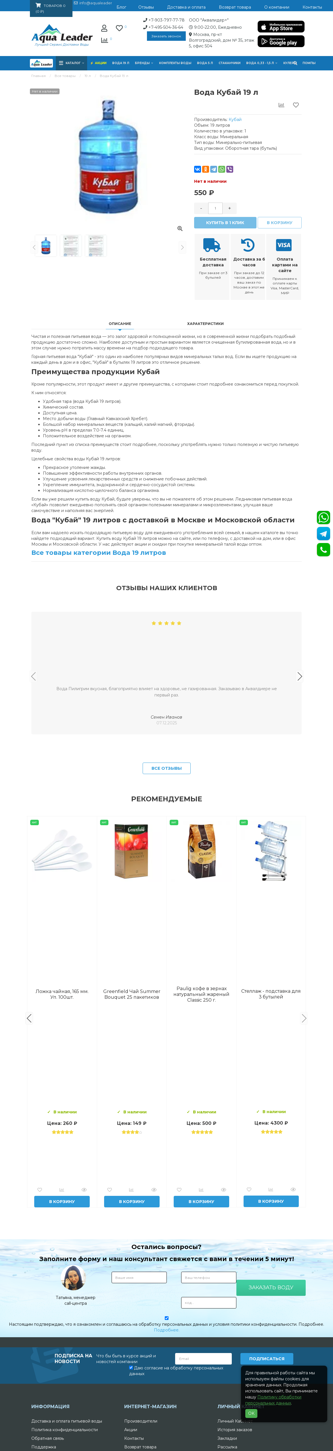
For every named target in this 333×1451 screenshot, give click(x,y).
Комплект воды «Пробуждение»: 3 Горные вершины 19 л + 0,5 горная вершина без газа (131, 994)
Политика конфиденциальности (64, 1429)
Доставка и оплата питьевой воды (66, 1421)
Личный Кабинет (235, 1421)
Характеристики (205, 324)
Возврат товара (140, 1447)
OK (251, 1413)
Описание (120, 324)
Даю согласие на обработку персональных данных (176, 1370)
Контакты (134, 1438)
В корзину (279, 222)
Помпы (309, 63)
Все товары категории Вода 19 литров (98, 553)
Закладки (227, 1438)
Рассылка (227, 1447)
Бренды (144, 63)
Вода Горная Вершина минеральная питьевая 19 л (62, 994)
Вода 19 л (120, 63)
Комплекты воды (175, 63)
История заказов (234, 1429)
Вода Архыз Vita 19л (201, 994)
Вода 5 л (205, 63)
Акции (100, 63)
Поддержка (43, 1447)
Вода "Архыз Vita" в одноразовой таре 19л (271, 994)
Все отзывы (167, 768)
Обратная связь (47, 1438)
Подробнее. (166, 1330)
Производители (140, 1421)
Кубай (235, 119)
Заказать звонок (166, 36)
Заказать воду (271, 1287)
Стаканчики (229, 63)
